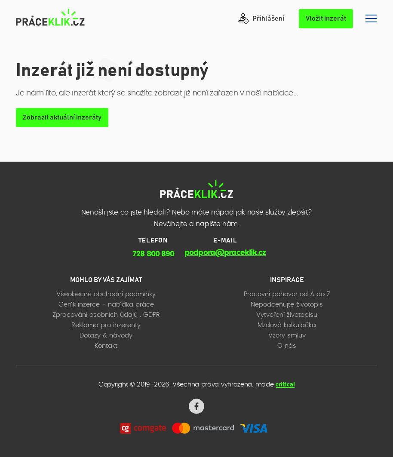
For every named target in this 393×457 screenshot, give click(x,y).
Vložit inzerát (326, 18)
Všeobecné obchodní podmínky (106, 294)
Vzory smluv (287, 335)
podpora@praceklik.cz (225, 252)
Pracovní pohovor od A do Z (287, 294)
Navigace (371, 18)
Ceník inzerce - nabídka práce (106, 304)
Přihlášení (261, 18)
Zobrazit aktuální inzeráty (62, 117)
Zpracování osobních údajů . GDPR (106, 315)
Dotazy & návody (106, 335)
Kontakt (106, 346)
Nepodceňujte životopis (287, 304)
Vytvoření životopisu (286, 315)
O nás (286, 346)
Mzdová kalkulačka (287, 325)
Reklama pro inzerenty (106, 325)
